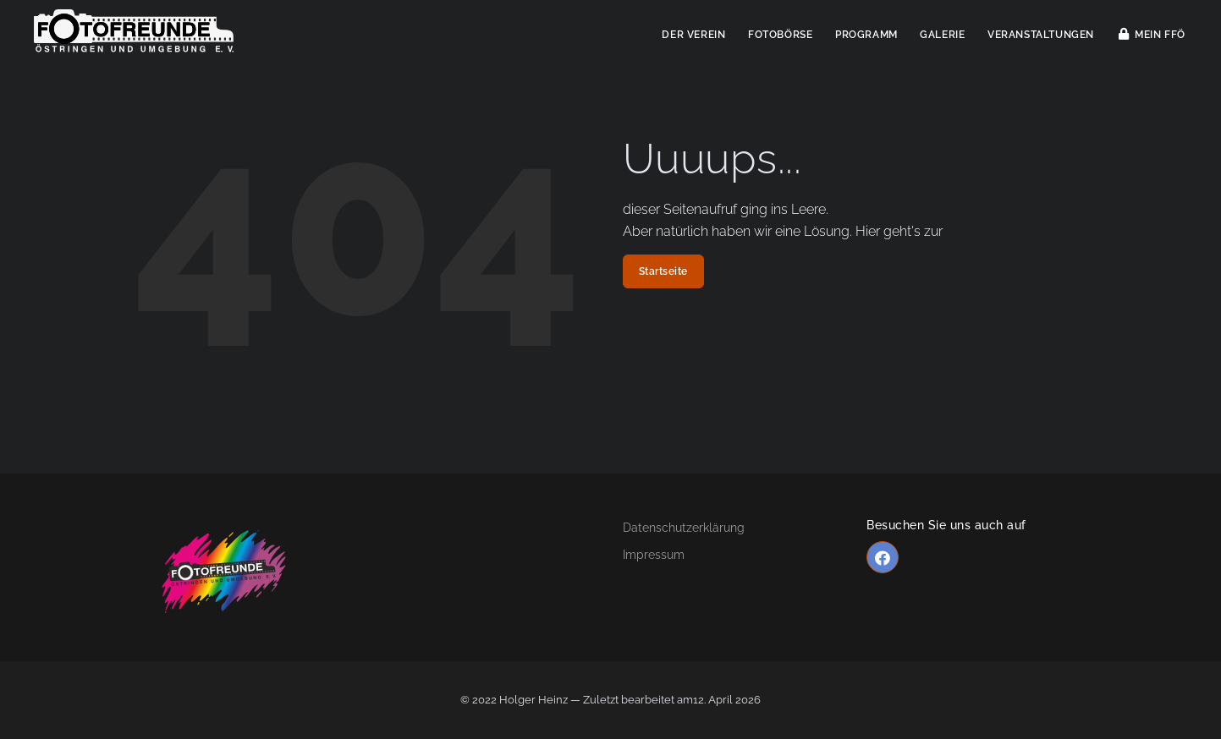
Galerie (942, 35)
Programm (866, 35)
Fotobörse (780, 35)
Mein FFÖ (1152, 34)
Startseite (663, 271)
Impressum (654, 554)
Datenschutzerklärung (684, 527)
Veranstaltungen (1040, 35)
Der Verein (693, 35)
